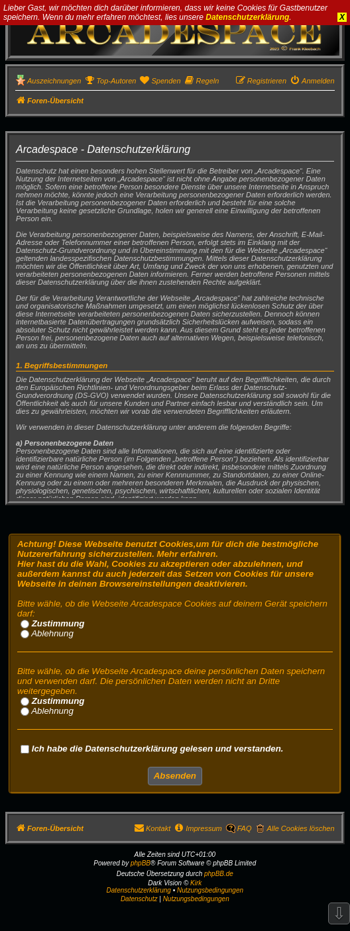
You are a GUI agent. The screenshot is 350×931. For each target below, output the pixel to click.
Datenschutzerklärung (247, 17)
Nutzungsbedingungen (210, 890)
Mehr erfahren (186, 554)
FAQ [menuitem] (244, 828)
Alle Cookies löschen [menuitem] (300, 828)
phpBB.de (218, 873)
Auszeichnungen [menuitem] (54, 81)
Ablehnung (47, 633)
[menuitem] (110, 81)
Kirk (196, 883)
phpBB (140, 863)
